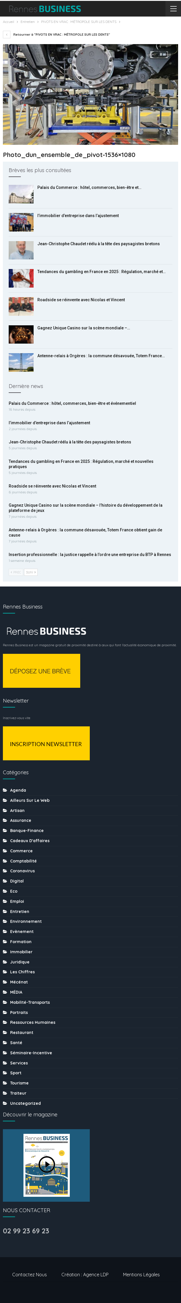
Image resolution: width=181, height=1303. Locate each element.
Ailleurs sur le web (30, 800)
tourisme (19, 1083)
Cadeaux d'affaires (30, 840)
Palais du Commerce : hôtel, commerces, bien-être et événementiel (72, 403)
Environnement (26, 921)
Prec (16, 572)
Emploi (17, 901)
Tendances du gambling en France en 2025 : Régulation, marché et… (101, 271)
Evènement (22, 931)
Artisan (17, 810)
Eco (13, 891)
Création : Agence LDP (85, 1274)
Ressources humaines (32, 1022)
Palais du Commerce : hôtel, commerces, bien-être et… (89, 187)
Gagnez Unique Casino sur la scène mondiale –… (83, 328)
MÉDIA (16, 992)
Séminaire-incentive (31, 1052)
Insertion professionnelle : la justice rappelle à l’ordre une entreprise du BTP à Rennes (90, 554)
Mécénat (19, 982)
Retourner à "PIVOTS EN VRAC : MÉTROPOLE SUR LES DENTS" (56, 35)
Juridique (20, 962)
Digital (17, 881)
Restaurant (21, 1032)
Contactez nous (29, 1274)
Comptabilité (23, 861)
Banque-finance (27, 830)
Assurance (20, 820)
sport (15, 1072)
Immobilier (21, 951)
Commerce (21, 850)
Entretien (19, 911)
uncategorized (25, 1103)
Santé (16, 1042)
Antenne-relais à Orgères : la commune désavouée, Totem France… (101, 355)
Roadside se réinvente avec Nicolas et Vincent (81, 299)
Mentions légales (141, 1274)
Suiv (31, 572)
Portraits (19, 1012)
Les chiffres (22, 971)
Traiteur (18, 1093)
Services (19, 1063)
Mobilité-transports (30, 1002)
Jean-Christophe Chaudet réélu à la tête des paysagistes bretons (98, 243)
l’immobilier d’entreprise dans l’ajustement (78, 215)
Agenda (18, 790)
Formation (21, 941)
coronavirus (22, 871)
